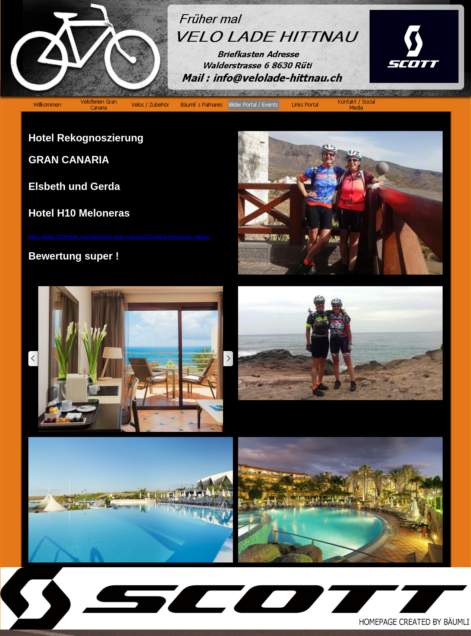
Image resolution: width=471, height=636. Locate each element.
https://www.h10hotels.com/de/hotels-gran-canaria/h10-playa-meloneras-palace (119, 237)
